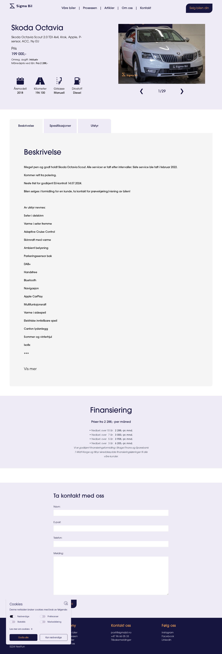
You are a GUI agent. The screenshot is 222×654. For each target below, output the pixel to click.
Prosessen (90, 8)
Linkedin (166, 640)
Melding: (59, 553)
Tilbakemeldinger (121, 640)
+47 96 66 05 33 (120, 636)
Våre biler (68, 8)
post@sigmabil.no (121, 633)
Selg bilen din (199, 8)
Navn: (57, 507)
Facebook (168, 636)
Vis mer (30, 369)
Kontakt (145, 8)
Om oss (127, 8)
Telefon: (58, 538)
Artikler (109, 8)
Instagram (168, 633)
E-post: (57, 522)
